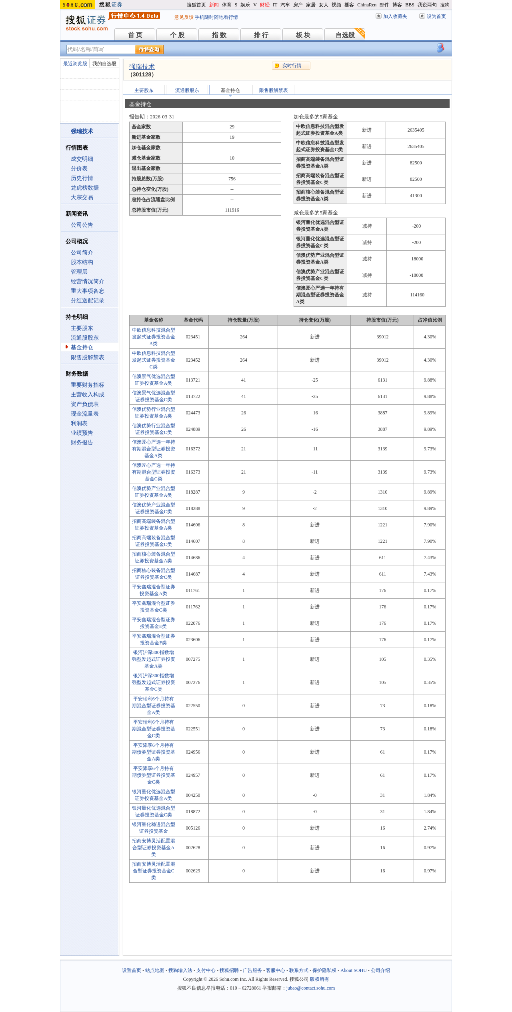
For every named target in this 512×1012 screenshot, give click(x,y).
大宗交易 (82, 197)
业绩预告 (82, 433)
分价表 (79, 169)
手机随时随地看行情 (216, 17)
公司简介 (82, 253)
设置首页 (131, 970)
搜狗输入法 (180, 970)
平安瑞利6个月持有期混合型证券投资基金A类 (153, 705)
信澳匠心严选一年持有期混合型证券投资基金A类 (153, 448)
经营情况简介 (87, 281)
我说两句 (427, 5)
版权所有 (319, 979)
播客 (349, 5)
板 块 (303, 35)
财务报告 (82, 443)
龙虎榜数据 (85, 188)
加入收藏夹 (395, 16)
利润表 (79, 423)
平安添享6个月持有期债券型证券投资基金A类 (153, 752)
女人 (323, 5)
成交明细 (82, 159)
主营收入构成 (87, 395)
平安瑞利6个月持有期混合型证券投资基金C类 (153, 728)
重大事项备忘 (87, 291)
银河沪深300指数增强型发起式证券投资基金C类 (153, 682)
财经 (265, 5)
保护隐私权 (324, 970)
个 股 (177, 35)
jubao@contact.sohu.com (310, 988)
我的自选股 (104, 63)
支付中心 (206, 970)
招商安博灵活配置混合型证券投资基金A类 (153, 847)
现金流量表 (85, 414)
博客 (397, 5)
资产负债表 (85, 404)
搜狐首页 (196, 5)
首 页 (135, 35)
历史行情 (82, 178)
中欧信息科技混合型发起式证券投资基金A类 (153, 336)
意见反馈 (184, 17)
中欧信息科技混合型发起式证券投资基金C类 (153, 360)
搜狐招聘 (229, 970)
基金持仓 (82, 347)
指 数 (219, 35)
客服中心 (275, 970)
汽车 (285, 5)
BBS (409, 5)
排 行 (261, 35)
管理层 (79, 272)
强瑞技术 (142, 66)
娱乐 (245, 5)
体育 (227, 5)
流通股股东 (85, 338)
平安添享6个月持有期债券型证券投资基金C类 (153, 775)
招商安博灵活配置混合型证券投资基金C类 (153, 870)
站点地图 (154, 970)
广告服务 (252, 970)
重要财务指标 (87, 385)
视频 (336, 5)
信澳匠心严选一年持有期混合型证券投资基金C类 (153, 472)
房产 (298, 5)
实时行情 (292, 65)
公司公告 (82, 225)
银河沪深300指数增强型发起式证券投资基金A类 (153, 659)
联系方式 (298, 970)
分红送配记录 (87, 301)
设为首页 (436, 16)
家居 (311, 5)
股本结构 (82, 262)
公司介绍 (380, 970)
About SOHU (353, 970)
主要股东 (82, 328)
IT (275, 5)
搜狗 (445, 5)
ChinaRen (366, 5)
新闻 (214, 5)
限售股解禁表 (87, 357)
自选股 (345, 35)
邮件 (384, 5)
